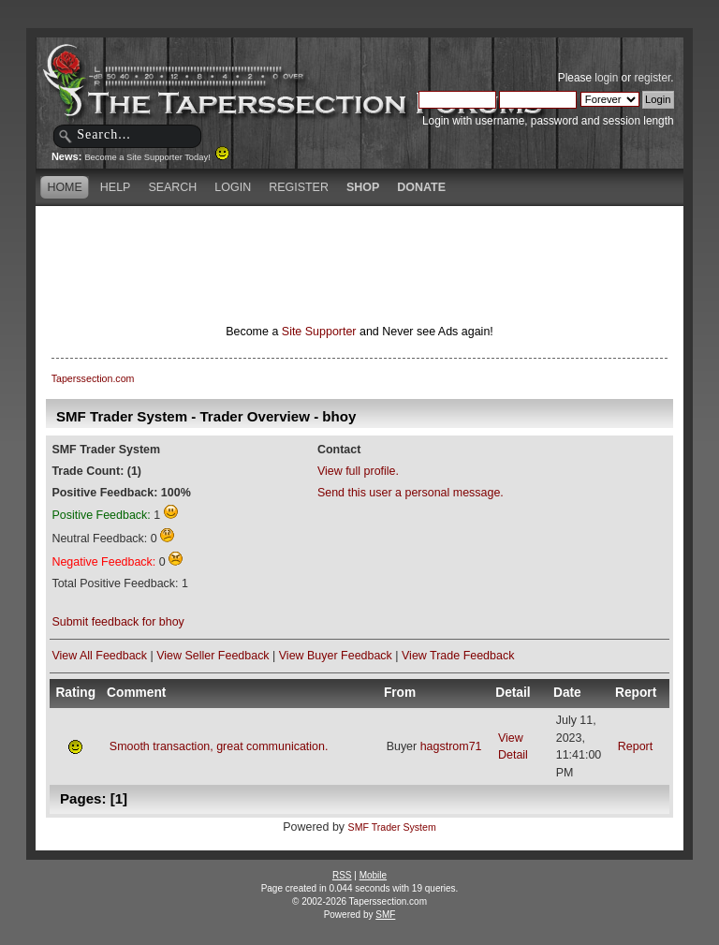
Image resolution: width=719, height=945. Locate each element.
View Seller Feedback (212, 655)
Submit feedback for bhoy (117, 621)
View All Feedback (99, 655)
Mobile (373, 875)
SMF (385, 914)
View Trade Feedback (458, 655)
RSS (342, 875)
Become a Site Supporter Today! (156, 157)
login (606, 77)
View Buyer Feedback (335, 655)
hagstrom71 (451, 746)
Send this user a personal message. (410, 492)
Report (635, 746)
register (652, 77)
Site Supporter (319, 331)
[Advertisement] (359, 239)
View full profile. (358, 471)
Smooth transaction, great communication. (219, 746)
